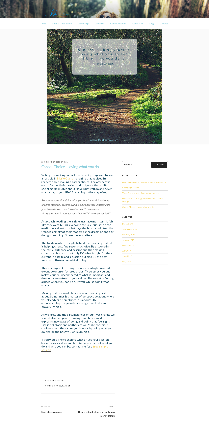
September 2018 (129, 229)
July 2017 (126, 250)
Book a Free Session (62, 23)
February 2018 (128, 234)
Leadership (83, 23)
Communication (118, 23)
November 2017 (129, 245)
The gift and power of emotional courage (140, 193)
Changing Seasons (130, 187)
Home (43, 23)
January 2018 (128, 240)
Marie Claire (65, 178)
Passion (66, 386)
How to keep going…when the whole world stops (144, 182)
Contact (164, 23)
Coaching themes (55, 381)
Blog (151, 23)
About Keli (137, 23)
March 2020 (127, 224)
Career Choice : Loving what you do (138, 207)
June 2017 (127, 256)
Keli (66, 162)
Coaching (99, 23)
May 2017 (126, 261)
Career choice (53, 386)
